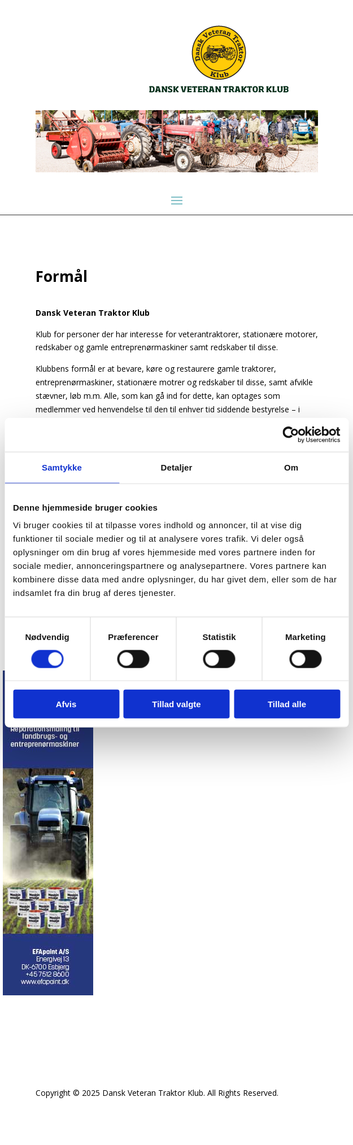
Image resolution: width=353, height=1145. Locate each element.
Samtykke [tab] (62, 467)
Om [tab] (291, 467)
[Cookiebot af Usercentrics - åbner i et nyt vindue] (290, 434)
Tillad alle (287, 704)
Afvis (66, 704)
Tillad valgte (176, 704)
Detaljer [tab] (177, 467)
